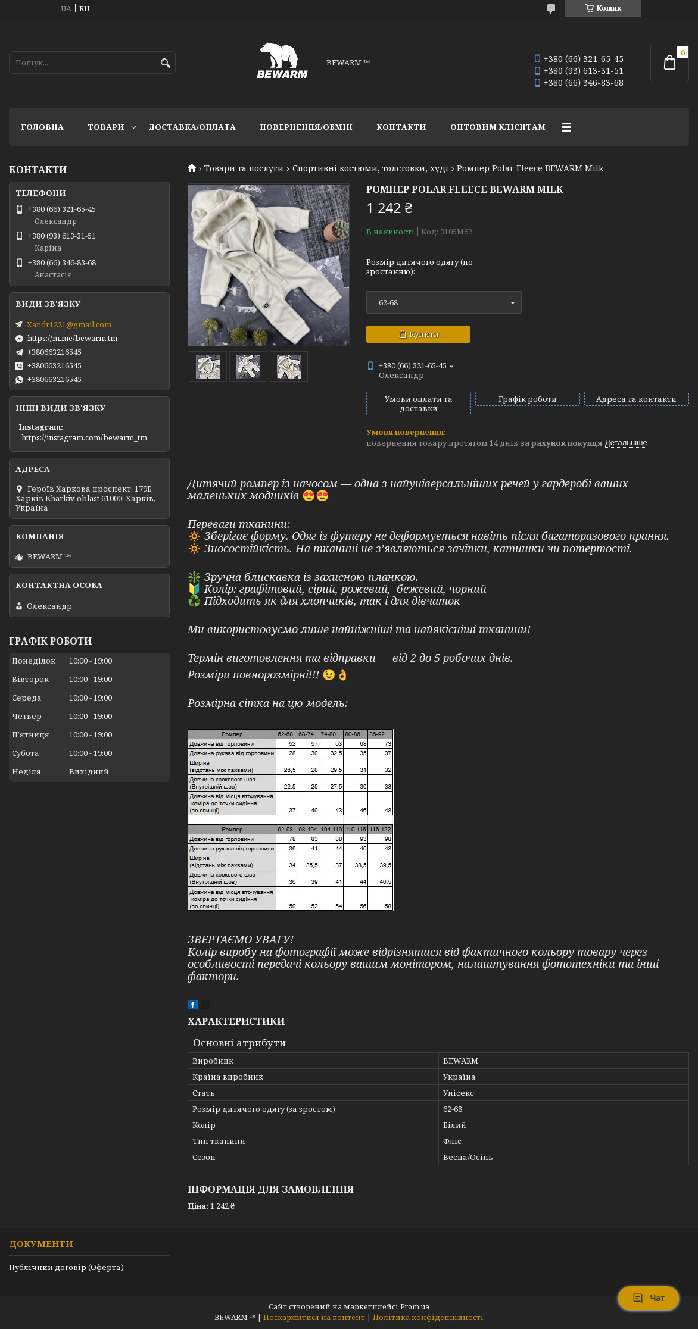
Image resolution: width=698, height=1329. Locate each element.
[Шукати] (165, 63)
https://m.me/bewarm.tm (72, 338)
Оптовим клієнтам (498, 126)
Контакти (401, 126)
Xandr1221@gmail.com (69, 324)
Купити (424, 334)
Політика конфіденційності (428, 1317)
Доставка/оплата (192, 126)
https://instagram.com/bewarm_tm (84, 437)
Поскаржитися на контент (314, 1317)
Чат (648, 1298)
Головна (42, 126)
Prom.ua (414, 1307)
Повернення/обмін (306, 126)
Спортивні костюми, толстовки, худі (370, 168)
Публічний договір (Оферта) (66, 1267)
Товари (106, 126)
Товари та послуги (243, 168)
